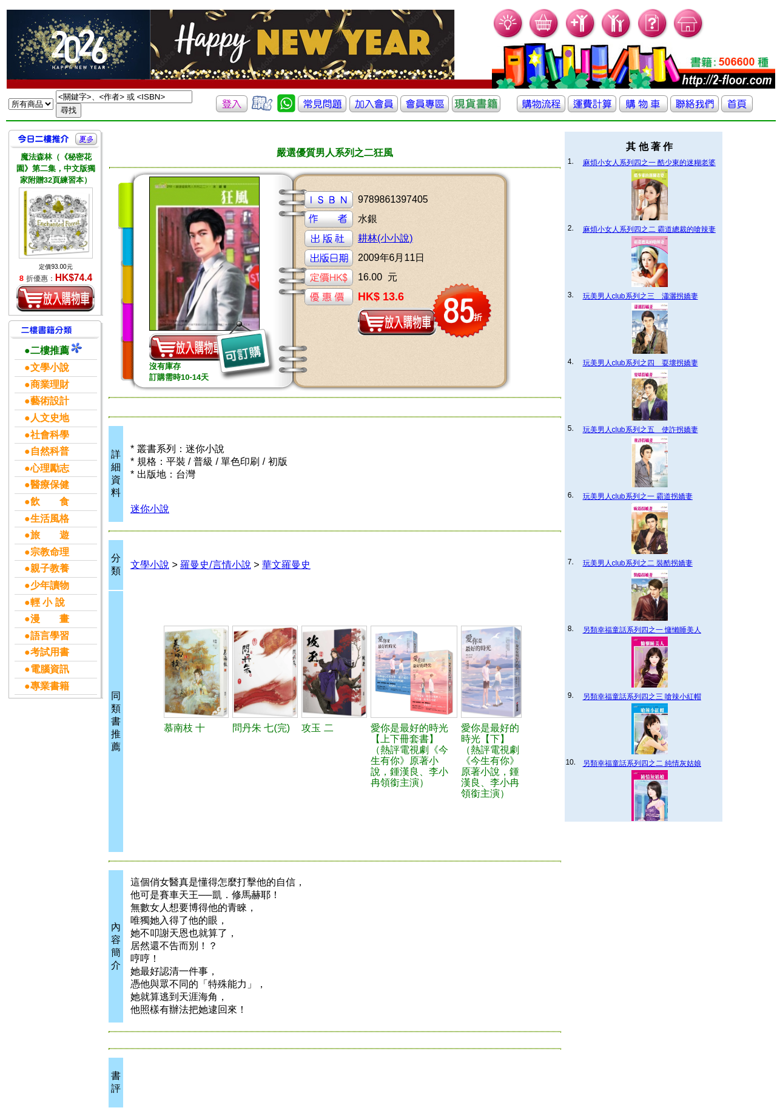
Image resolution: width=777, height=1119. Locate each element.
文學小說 (149, 565)
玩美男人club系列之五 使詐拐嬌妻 (640, 429)
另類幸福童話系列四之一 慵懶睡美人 (642, 630)
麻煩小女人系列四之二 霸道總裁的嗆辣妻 (649, 229)
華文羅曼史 (286, 565)
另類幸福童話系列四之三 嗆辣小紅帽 (642, 696)
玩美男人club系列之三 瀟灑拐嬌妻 (640, 296)
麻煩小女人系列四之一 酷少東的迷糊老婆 (649, 162)
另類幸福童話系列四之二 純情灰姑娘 (642, 763)
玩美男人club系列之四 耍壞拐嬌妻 (640, 363)
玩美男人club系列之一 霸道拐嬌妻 (638, 496)
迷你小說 (149, 509)
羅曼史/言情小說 (215, 565)
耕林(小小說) (385, 238)
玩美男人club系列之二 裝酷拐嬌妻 (638, 563)
